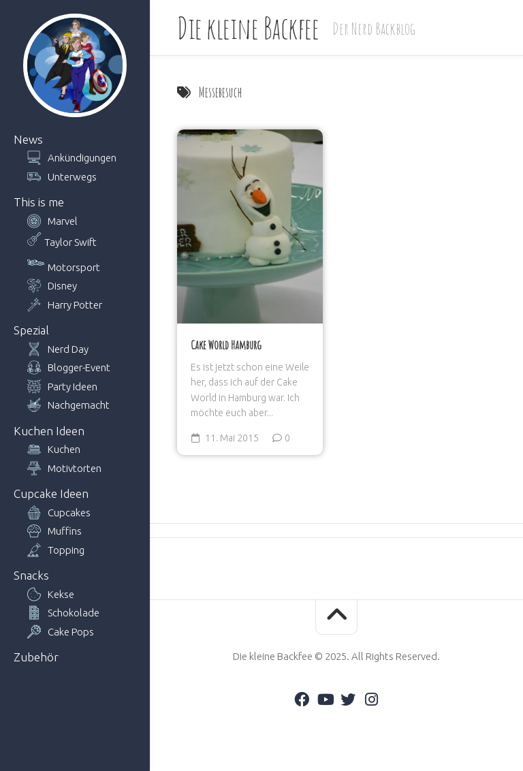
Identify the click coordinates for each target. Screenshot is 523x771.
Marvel (63, 221)
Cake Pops (71, 632)
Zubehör (36, 656)
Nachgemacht (79, 405)
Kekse (61, 594)
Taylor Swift (70, 242)
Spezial (31, 330)
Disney (62, 286)
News (28, 139)
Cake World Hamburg (226, 344)
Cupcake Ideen (51, 493)
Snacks (31, 575)
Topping (66, 550)
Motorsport (74, 267)
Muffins (65, 531)
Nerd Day (68, 349)
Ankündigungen (82, 157)
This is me (39, 201)
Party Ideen (72, 386)
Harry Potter (75, 305)
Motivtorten (74, 468)
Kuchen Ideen (49, 430)
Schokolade (73, 612)
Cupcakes (69, 512)
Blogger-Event (79, 367)
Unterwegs (72, 177)
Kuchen (64, 449)
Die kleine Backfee (248, 28)
